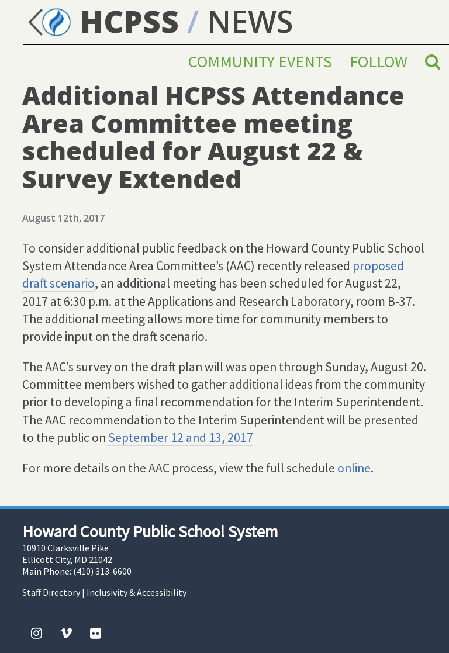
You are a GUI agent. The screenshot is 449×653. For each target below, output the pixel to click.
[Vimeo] (66, 633)
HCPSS (101, 21)
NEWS (250, 21)
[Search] (432, 61)
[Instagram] (36, 633)
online (354, 468)
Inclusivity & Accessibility (136, 592)
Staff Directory (51, 592)
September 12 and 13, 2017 (180, 437)
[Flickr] (95, 633)
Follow (378, 61)
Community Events (260, 61)
